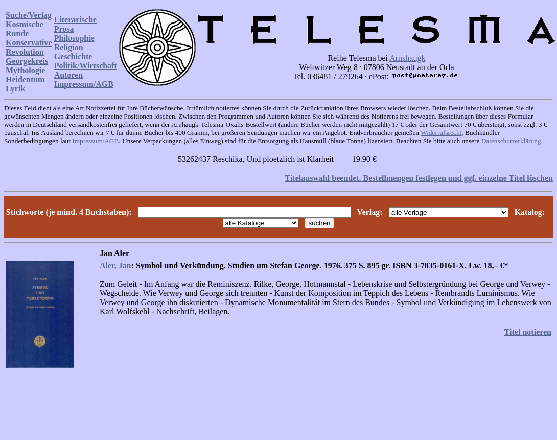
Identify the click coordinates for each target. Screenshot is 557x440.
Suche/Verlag (29, 15)
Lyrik (15, 88)
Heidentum (25, 79)
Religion (68, 47)
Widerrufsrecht (441, 132)
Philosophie (74, 38)
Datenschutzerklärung (511, 141)
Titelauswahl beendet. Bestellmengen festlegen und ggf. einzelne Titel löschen (419, 178)
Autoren (68, 75)
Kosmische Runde (24, 29)
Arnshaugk (407, 58)
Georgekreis (27, 61)
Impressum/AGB (83, 84)
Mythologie (25, 70)
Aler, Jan (115, 265)
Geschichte (73, 56)
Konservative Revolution (29, 47)
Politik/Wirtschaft (85, 65)
